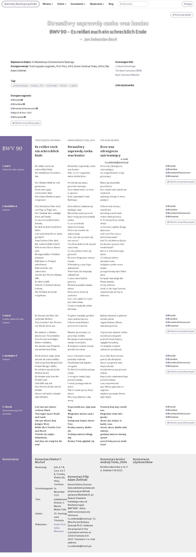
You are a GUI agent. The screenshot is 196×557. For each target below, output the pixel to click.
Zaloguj (188, 4)
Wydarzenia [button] (97, 4)
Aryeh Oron (60, 524)
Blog (111, 4)
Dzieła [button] (61, 4)
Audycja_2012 (37, 85)
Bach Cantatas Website (127, 75)
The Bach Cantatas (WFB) (128, 70)
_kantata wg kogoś (20, 85)
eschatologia (52, 85)
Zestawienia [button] (78, 4)
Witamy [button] (48, 4)
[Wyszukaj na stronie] (133, 4)
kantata (63, 85)
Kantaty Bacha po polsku (20, 4)
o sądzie (73, 85)
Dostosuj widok (181, 14)
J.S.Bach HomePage (125, 66)
